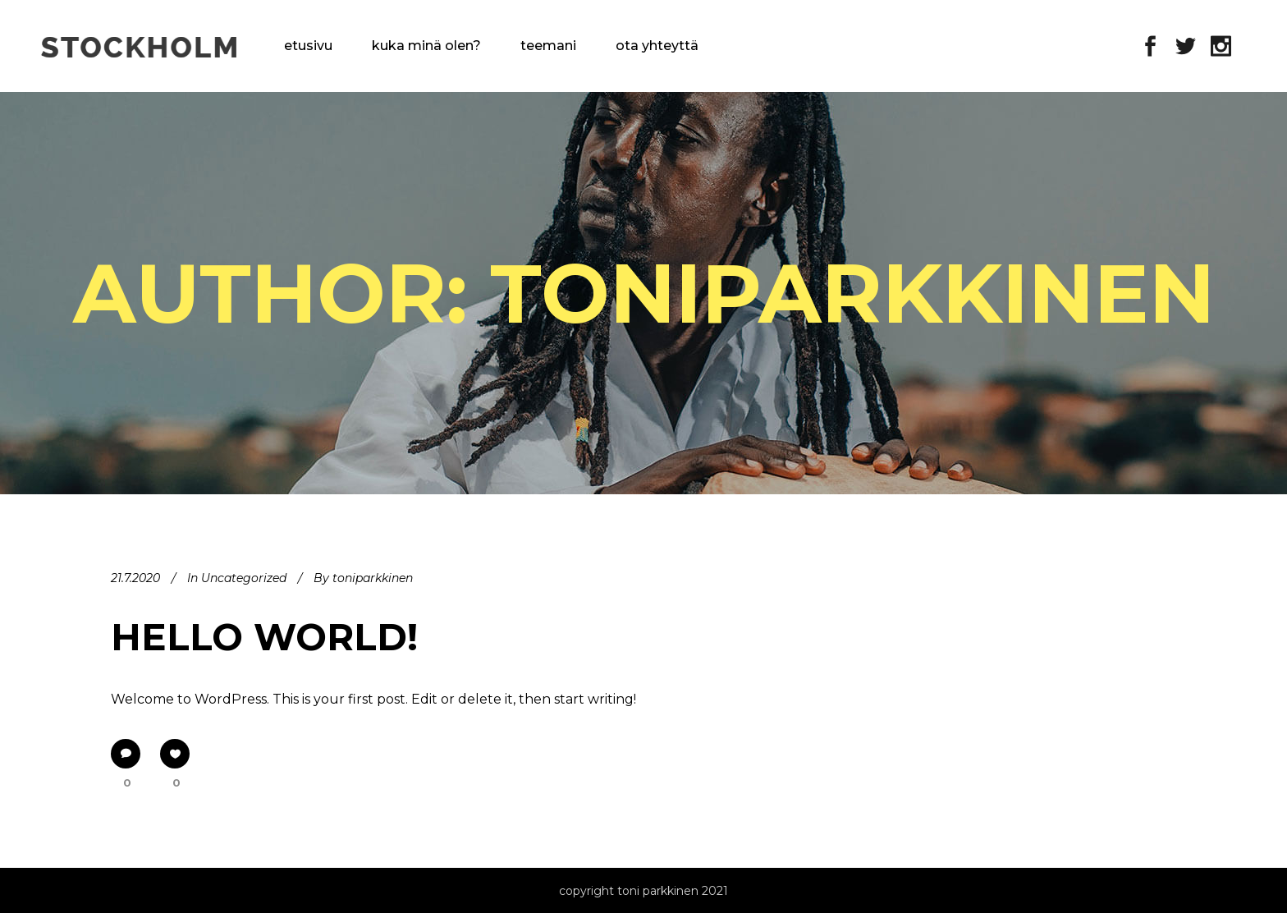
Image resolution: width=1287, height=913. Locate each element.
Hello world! (264, 636)
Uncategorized (243, 578)
